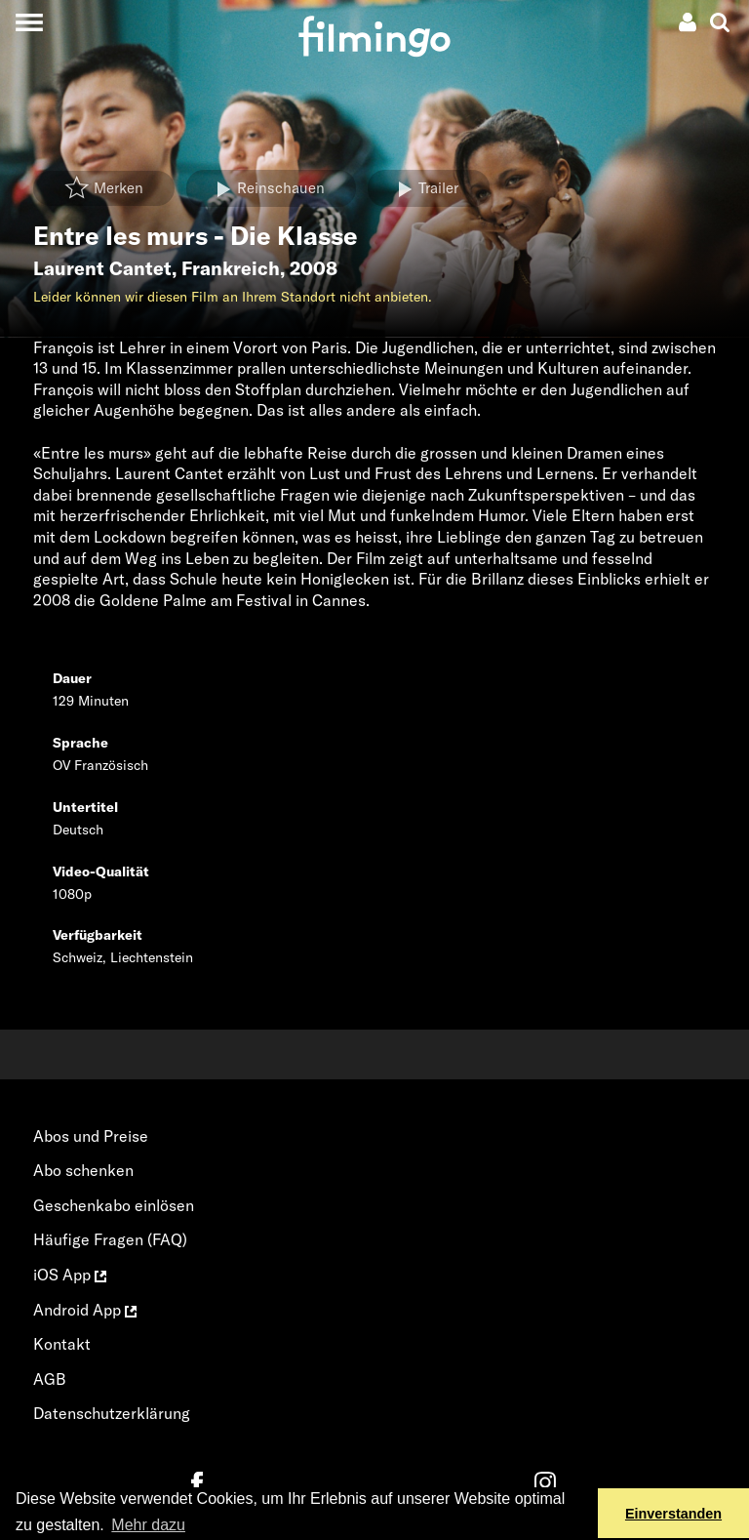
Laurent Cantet (102, 268)
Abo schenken (83, 1170)
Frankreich (230, 268)
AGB (49, 1379)
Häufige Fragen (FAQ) (110, 1239)
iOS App (69, 1274)
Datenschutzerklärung (111, 1413)
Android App (85, 1309)
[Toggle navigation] (29, 22)
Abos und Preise (90, 1136)
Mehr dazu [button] (148, 1525)
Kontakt (62, 1344)
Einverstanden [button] (673, 1513)
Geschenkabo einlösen (113, 1205)
